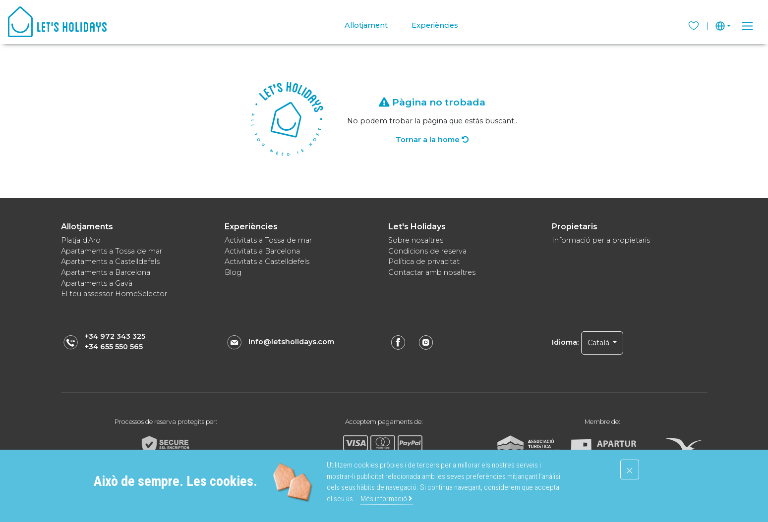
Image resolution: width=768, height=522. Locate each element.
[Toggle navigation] (747, 26)
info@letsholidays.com (291, 341)
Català (599, 342)
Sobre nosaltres (415, 240)
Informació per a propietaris (601, 240)
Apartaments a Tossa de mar (111, 251)
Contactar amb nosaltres (431, 272)
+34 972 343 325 (115, 336)
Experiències (435, 25)
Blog (233, 272)
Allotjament (366, 25)
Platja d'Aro (81, 240)
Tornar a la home (432, 139)
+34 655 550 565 (114, 346)
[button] (723, 26)
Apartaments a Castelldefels (110, 261)
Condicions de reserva (427, 251)
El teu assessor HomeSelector (114, 293)
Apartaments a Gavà (96, 283)
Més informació (386, 498)
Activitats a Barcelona (262, 251)
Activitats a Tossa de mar (268, 240)
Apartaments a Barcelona (105, 272)
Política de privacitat (424, 261)
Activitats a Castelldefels (267, 261)
